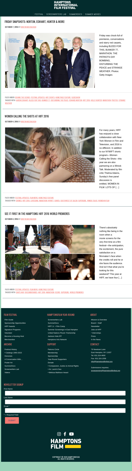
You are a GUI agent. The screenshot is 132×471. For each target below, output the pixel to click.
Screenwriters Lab (12, 369)
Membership (53, 353)
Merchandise (10, 339)
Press (93, 336)
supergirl (82, 200)
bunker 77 (46, 100)
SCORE (57, 292)
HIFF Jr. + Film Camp (56, 326)
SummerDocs (10, 366)
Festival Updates (38, 97)
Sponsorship (53, 356)
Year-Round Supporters (57, 359)
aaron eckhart (22, 100)
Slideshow (75, 97)
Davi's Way (20, 292)
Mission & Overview (99, 320)
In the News (96, 339)
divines (19, 200)
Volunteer (8, 333)
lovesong (34, 200)
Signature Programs (13, 330)
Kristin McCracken (28, 26)
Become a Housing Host (14, 336)
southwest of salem (68, 200)
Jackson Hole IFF (55, 336)
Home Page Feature (63, 97)
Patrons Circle (53, 349)
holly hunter (96, 100)
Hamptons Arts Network (57, 339)
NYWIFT (51, 200)
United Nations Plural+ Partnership (61, 333)
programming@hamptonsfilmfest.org (105, 371)
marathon (107, 100)
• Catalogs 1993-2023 (13, 353)
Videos (7, 372)
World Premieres (77, 292)
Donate (51, 363)
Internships (96, 333)
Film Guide (9, 320)
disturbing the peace (59, 100)
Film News (34, 197)
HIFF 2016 (86, 100)
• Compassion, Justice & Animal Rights (63, 366)
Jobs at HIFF (96, 330)
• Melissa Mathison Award (58, 372)
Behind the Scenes (22, 97)
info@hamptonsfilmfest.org (101, 361)
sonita (57, 200)
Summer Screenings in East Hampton (63, 330)
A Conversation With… (14, 359)
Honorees (8, 356)
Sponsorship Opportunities (15, 323)
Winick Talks (92, 200)
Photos (115, 100)
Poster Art (8, 363)
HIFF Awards (10, 326)
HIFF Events (50, 97)
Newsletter (95, 326)
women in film (103, 200)
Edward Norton (75, 100)
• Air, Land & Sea (54, 369)
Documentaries (31, 292)
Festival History (11, 349)
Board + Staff (96, 323)
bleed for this (35, 100)
